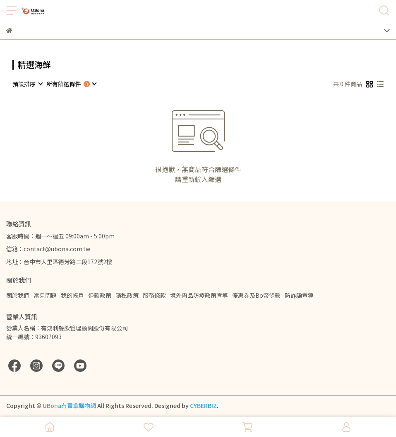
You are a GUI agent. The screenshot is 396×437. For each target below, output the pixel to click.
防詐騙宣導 (299, 295)
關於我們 (17, 295)
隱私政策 (127, 295)
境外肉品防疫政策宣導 (199, 295)
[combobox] (27, 83)
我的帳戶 (72, 295)
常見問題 (45, 295)
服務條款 (154, 295)
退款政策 (99, 295)
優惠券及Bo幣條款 (256, 295)
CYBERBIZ (203, 405)
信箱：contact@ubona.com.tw (48, 249)
